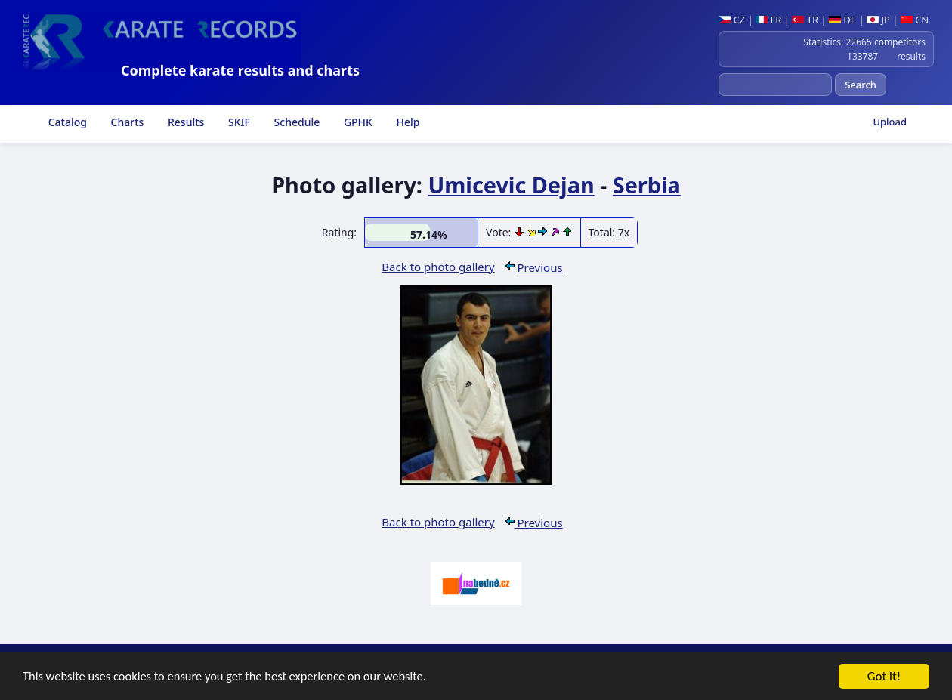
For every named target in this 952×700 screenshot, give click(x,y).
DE (842, 19)
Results (184, 122)
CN (915, 19)
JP (878, 19)
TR (805, 19)
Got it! (884, 678)
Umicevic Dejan (511, 184)
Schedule (295, 122)
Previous (534, 267)
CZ (732, 19)
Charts (126, 122)
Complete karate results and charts (240, 70)
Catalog (66, 122)
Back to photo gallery (438, 266)
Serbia (647, 184)
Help (407, 122)
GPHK (356, 122)
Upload (890, 121)
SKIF (237, 122)
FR (768, 19)
